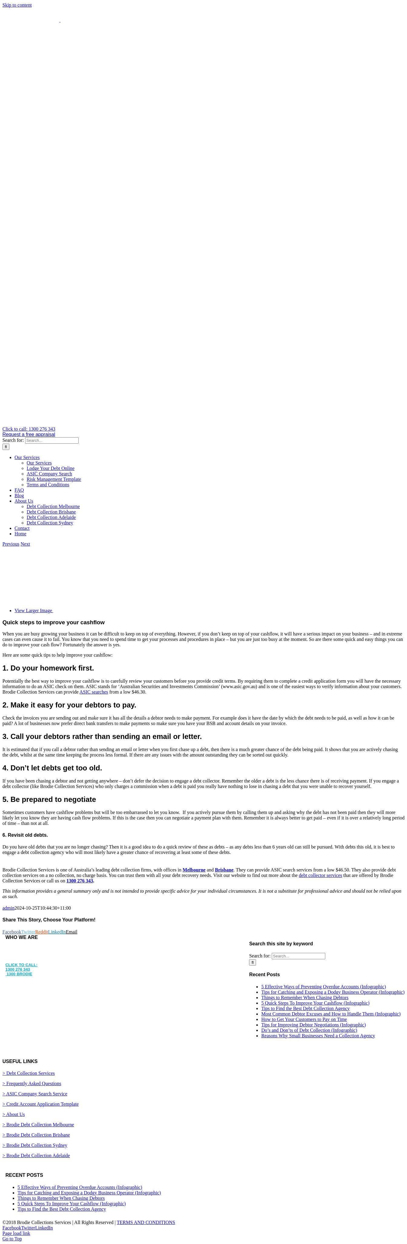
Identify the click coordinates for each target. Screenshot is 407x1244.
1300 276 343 (80, 880)
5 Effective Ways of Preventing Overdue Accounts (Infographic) (323, 986)
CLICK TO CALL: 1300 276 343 (21, 967)
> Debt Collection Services (28, 1073)
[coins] (129, 610)
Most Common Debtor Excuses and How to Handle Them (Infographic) (331, 1013)
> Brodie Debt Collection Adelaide (36, 1155)
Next (25, 544)
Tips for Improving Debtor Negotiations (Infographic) (313, 1024)
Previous (10, 544)
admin (8, 908)
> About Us (13, 1114)
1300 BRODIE (18, 974)
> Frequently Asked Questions (31, 1083)
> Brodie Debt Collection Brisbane (36, 1134)
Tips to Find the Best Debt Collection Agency (305, 1008)
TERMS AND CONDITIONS (146, 1222)
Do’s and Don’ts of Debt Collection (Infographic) (309, 1030)
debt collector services (320, 875)
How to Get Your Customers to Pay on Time (304, 1019)
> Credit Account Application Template (40, 1104)
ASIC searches (94, 691)
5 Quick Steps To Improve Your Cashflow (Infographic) (315, 1003)
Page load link (16, 1233)
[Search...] (52, 440)
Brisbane (224, 869)
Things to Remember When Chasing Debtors (304, 997)
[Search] (5, 447)
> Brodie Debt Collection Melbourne (38, 1124)
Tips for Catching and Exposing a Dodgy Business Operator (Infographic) (333, 992)
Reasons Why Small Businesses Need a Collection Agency (318, 1035)
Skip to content (17, 5)
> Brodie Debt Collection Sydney (34, 1145)
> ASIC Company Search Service (34, 1093)
